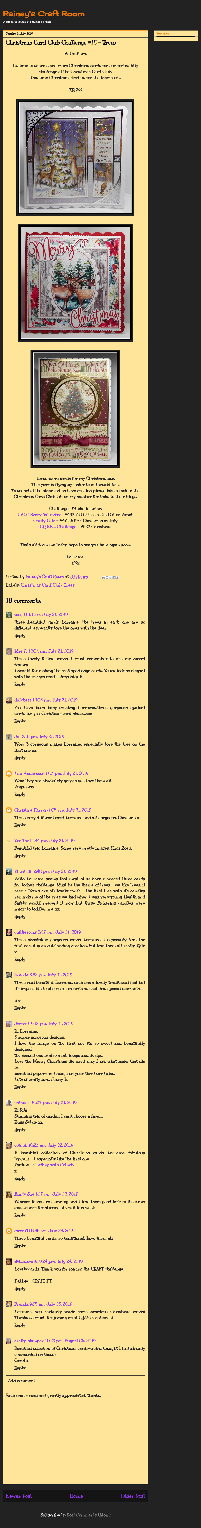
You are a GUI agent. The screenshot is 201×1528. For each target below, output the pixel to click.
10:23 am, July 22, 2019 (50, 1145)
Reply (19, 635)
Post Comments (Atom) (88, 1515)
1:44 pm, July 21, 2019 (53, 840)
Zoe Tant (22, 840)
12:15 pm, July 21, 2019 (42, 736)
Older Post (133, 1496)
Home (76, 1496)
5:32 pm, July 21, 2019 (50, 974)
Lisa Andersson (29, 773)
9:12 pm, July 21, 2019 (52, 1023)
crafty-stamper (29, 1340)
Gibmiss (22, 1102)
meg (18, 614)
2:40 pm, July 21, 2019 (55, 871)
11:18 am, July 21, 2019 (46, 614)
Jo (16, 736)
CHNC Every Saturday (39, 514)
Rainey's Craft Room (44, 13)
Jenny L (22, 1023)
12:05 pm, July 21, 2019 (54, 700)
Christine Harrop (31, 810)
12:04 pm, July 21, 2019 (50, 651)
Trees (69, 585)
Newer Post (19, 1496)
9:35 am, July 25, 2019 (50, 1304)
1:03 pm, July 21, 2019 (67, 773)
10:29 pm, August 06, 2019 (70, 1340)
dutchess (22, 700)
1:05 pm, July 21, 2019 (70, 810)
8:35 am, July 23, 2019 (52, 1230)
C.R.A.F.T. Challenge (58, 526)
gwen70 (22, 1230)
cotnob (20, 1145)
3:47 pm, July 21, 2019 (59, 932)
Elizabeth (23, 871)
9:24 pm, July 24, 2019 (61, 1261)
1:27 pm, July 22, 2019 (56, 1194)
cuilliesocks (25, 932)
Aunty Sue (24, 1194)
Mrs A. (20, 651)
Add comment (21, 1380)
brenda (21, 974)
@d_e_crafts (26, 1261)
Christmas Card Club (41, 585)
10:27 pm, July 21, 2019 (53, 1102)
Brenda (21, 1304)
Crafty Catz (44, 520)
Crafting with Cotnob (53, 1164)
